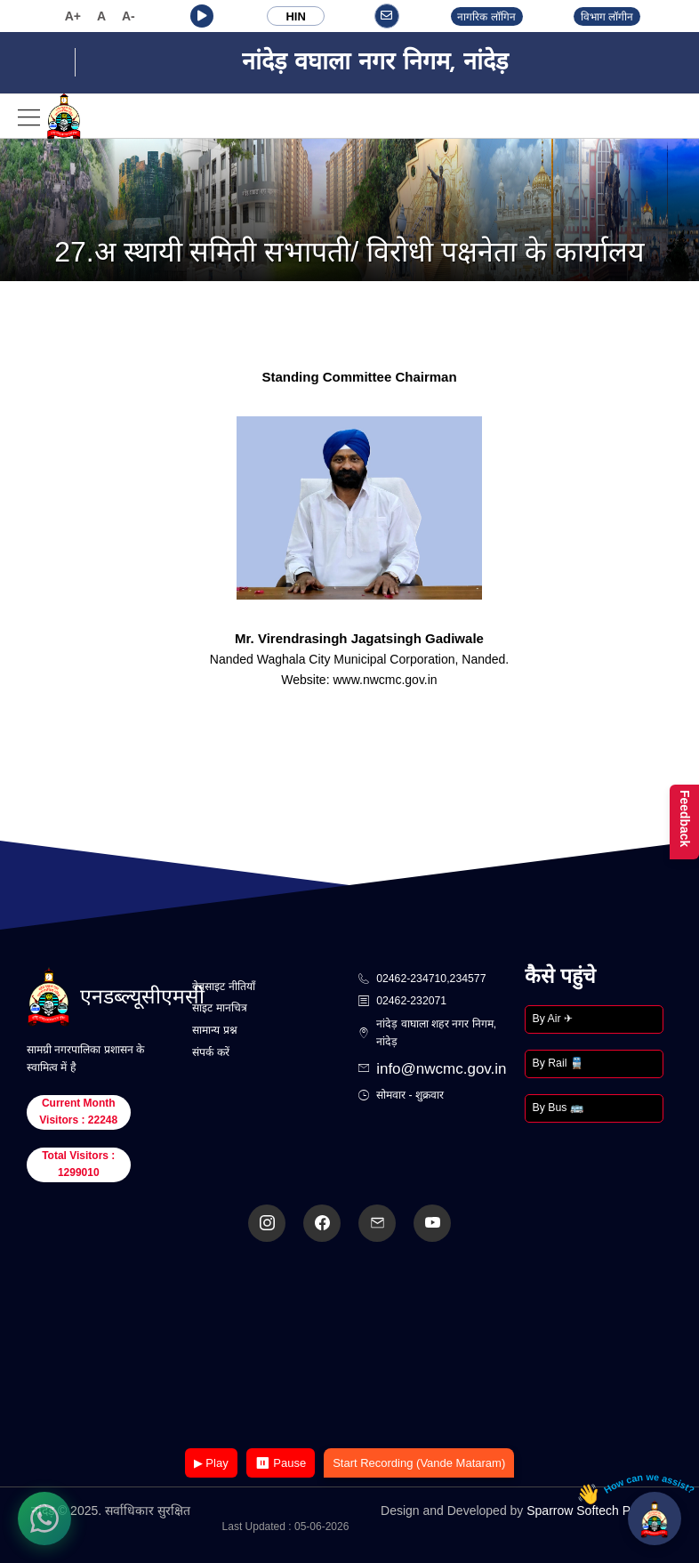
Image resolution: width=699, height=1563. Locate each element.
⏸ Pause (280, 1463)
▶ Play (211, 1463)
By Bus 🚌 (558, 1107)
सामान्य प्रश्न (214, 1030)
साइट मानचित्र (219, 1008)
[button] (201, 16)
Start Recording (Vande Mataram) (419, 1463)
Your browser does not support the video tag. (349, 1346)
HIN (295, 16)
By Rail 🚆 (558, 1063)
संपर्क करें (210, 1052)
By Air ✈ (553, 1018)
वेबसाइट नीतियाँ (223, 986)
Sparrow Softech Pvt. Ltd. (597, 1510)
